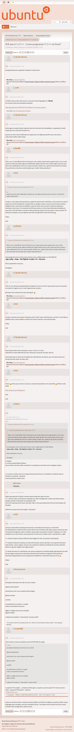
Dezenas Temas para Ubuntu (15, 81)
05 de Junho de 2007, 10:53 (17, 235)
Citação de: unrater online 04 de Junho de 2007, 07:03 (21, 187)
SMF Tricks (21, 721)
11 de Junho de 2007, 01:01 (12, 417)
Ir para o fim (9, 52)
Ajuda (47, 729)
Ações (66, 52)
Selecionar (14, 692)
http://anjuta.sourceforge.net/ (15, 390)
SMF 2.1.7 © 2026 (8, 729)
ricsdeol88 (18, 629)
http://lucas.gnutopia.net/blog (21, 111)
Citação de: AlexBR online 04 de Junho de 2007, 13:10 (21, 240)
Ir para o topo (9, 711)
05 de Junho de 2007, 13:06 (17, 282)
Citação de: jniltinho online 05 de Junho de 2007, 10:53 (21, 424)
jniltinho (17, 226)
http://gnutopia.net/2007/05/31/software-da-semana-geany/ (25, 107)
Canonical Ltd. (13, 726)
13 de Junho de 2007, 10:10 (17, 523)
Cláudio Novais (20, 57)
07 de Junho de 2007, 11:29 (17, 379)
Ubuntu (4, 726)
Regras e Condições (56, 729)
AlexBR (17, 148)
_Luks (16, 87)
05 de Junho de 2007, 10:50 (17, 182)
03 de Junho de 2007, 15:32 (17, 66)
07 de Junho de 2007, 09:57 (17, 346)
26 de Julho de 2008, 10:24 (16, 638)
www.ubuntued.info (19, 79)
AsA (16, 173)
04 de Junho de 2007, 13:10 (17, 157)
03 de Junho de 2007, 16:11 (17, 97)
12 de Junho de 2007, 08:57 (17, 492)
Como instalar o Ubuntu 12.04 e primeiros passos (40, 81)
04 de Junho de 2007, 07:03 (17, 124)
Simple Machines (19, 729)
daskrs (17, 404)
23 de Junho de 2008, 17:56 (17, 578)
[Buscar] (59, 22)
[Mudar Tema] (13, 2)
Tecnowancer (19, 569)
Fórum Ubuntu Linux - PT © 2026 (61, 727)
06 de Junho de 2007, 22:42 (17, 313)
